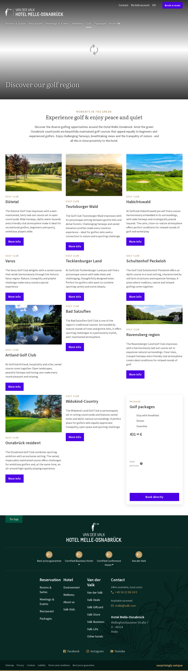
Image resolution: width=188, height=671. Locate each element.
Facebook (71, 651)
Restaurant (36, 23)
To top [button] (14, 519)
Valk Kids (69, 609)
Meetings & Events (58, 23)
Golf (88, 23)
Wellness (77, 23)
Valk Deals (93, 600)
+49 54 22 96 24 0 (124, 592)
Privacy (20, 665)
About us (69, 602)
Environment (71, 587)
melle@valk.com (123, 606)
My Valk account (140, 5)
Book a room (172, 5)
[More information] (141, 463)
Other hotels (95, 636)
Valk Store (93, 614)
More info (14, 241)
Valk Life (92, 629)
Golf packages (142, 406)
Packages (100, 23)
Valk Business (95, 622)
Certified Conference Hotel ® (109, 559)
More (115, 23)
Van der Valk (139, 556)
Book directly (154, 497)
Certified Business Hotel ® (79, 559)
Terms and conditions (59, 665)
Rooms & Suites (15, 23)
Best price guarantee (49, 556)
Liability (42, 665)
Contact (123, 5)
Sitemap (9, 665)
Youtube (117, 651)
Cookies (31, 665)
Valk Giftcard (95, 607)
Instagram (95, 651)
